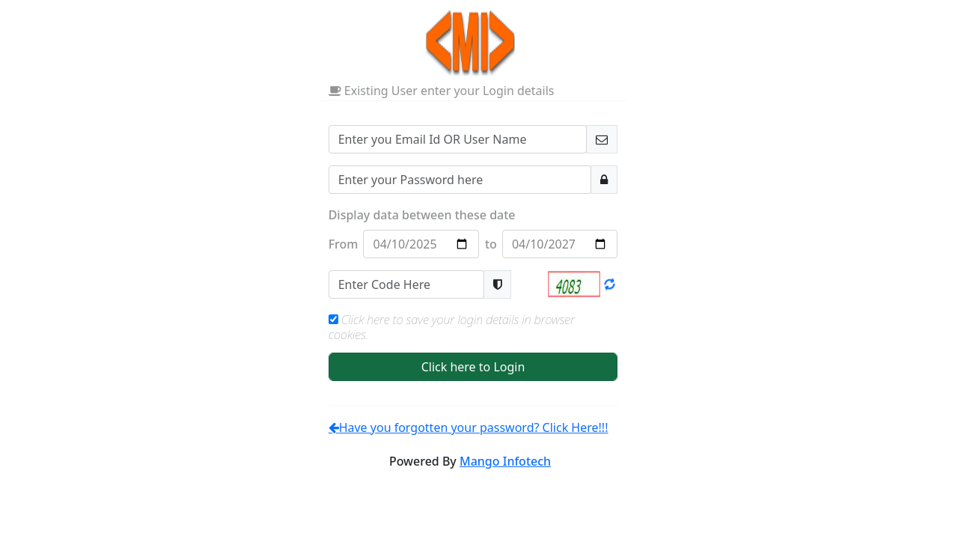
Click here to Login (473, 367)
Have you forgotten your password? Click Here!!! (468, 427)
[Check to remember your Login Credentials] (333, 319)
